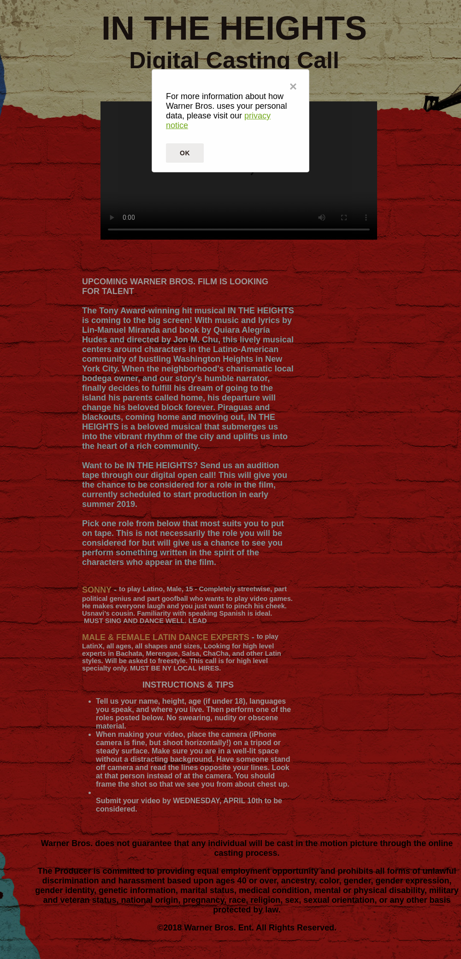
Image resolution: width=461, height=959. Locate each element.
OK (185, 153)
